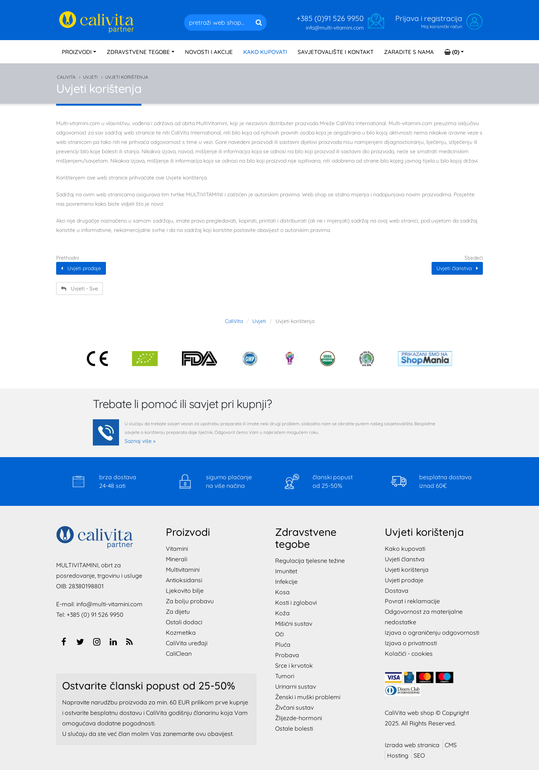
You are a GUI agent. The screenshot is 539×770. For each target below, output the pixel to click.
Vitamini (177, 548)
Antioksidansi (184, 580)
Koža (282, 613)
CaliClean (179, 653)
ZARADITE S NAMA (409, 51)
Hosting (397, 755)
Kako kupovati (405, 548)
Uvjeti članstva (457, 268)
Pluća (282, 644)
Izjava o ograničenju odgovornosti (432, 632)
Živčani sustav (294, 707)
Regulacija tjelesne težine (310, 560)
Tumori (284, 676)
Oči (279, 634)
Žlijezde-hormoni (298, 718)
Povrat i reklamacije (412, 601)
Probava (287, 655)
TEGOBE (138, 51)
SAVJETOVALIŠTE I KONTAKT (336, 51)
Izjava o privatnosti (411, 643)
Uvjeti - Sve (79, 288)
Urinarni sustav (295, 686)
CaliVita (66, 77)
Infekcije (286, 581)
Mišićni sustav (293, 623)
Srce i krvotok (294, 665)
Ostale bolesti (294, 728)
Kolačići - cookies (409, 653)
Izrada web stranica (412, 745)
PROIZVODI (77, 51)
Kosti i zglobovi (296, 602)
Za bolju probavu (190, 601)
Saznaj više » (140, 441)
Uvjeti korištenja (407, 569)
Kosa (282, 592)
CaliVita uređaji (186, 643)
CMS (451, 745)
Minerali (176, 559)
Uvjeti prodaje (81, 268)
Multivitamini (183, 569)
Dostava (396, 590)
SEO (419, 755)
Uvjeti (90, 77)
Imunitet (286, 571)
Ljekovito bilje (185, 590)
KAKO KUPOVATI (265, 51)
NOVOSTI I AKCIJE (209, 51)
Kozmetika (181, 632)
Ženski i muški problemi (307, 697)
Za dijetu (178, 611)
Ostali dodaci (184, 622)
